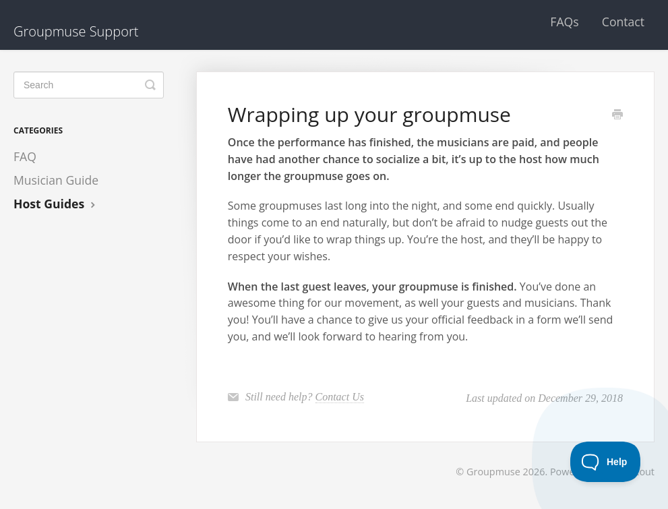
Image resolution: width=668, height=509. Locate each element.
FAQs (564, 21)
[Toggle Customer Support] (605, 462)
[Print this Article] (617, 115)
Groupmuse (493, 471)
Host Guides (55, 204)
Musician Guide (55, 180)
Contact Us (339, 396)
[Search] (88, 84)
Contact (623, 21)
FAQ (24, 156)
